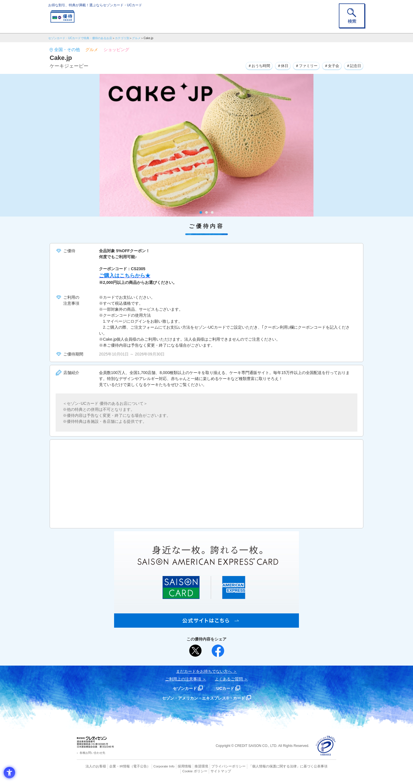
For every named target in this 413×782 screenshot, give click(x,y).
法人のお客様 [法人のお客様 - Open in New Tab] (90, 766)
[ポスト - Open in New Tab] (195, 650)
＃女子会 (329, 65)
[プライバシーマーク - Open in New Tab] (325, 746)
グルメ (136, 38)
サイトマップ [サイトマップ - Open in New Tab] (206, 771)
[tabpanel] (206, 145)
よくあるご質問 (229, 679)
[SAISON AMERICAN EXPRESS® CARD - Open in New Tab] (206, 624)
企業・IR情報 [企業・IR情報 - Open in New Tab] (112, 766)
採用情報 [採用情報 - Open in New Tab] (173, 766)
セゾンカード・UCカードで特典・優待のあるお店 (80, 38)
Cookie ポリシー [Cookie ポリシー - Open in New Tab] (320, 766)
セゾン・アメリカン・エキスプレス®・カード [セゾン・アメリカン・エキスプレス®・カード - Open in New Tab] (203, 698)
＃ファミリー (302, 65)
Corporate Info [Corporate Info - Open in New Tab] (154, 766)
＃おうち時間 (251, 65)
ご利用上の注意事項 (183, 679)
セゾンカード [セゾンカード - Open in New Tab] (183, 688)
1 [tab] (201, 212)
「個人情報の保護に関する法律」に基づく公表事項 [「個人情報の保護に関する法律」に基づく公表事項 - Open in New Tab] (269, 766)
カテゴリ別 (122, 38)
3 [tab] (212, 212)
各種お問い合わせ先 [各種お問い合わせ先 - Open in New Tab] (92, 752)
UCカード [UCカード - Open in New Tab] (227, 688)
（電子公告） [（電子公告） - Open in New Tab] (131, 766)
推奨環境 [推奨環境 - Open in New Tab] (189, 766)
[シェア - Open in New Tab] (218, 650)
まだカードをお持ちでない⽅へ (204, 671)
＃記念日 (353, 65)
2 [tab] (206, 212)
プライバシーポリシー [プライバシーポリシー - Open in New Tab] (214, 766)
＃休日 (277, 65)
